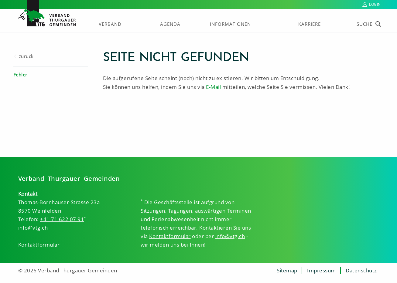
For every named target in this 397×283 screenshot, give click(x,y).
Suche (364, 24)
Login (375, 4)
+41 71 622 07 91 (62, 219)
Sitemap (287, 270)
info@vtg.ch (33, 227)
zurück (26, 56)
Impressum (321, 270)
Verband (110, 24)
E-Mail (213, 86)
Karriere (309, 24)
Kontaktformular (39, 244)
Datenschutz (361, 270)
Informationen (230, 24)
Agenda (170, 24)
